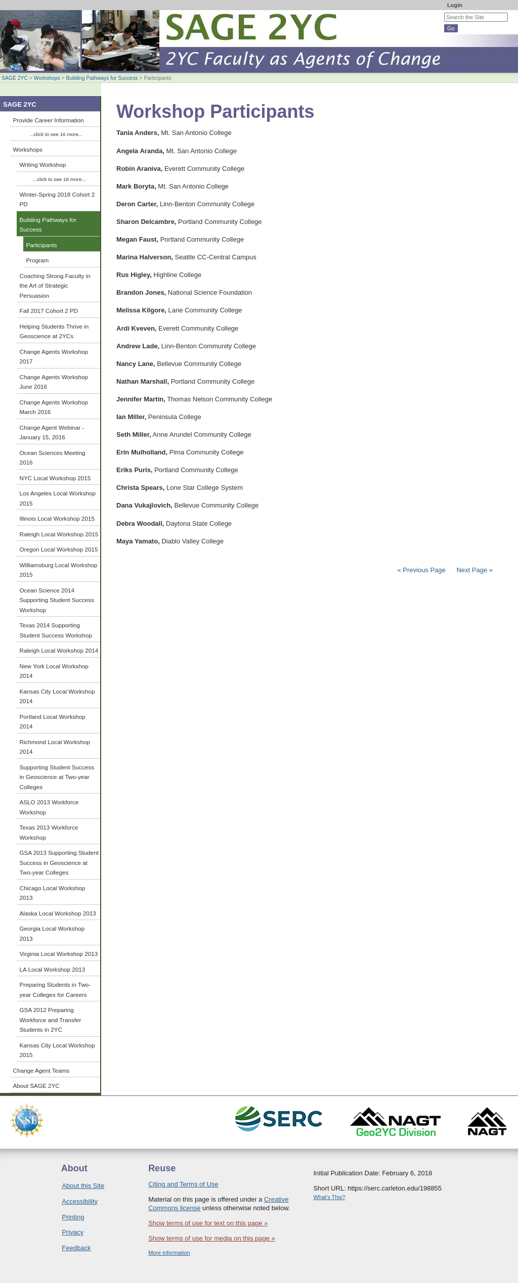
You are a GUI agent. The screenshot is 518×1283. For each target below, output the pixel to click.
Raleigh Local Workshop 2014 (59, 650)
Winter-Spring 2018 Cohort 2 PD (57, 199)
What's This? (329, 1197)
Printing (73, 1217)
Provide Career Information (48, 120)
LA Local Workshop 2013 (52, 969)
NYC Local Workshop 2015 (55, 478)
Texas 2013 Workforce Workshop (49, 832)
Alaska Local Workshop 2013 (58, 913)
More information (169, 1253)
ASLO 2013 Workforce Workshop (49, 807)
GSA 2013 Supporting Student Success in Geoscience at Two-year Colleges (59, 862)
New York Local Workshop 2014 (54, 671)
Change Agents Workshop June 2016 (54, 382)
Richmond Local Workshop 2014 (55, 747)
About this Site (83, 1185)
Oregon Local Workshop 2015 (59, 549)
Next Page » (474, 570)
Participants (41, 245)
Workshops (47, 78)
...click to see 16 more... (55, 134)
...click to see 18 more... (59, 179)
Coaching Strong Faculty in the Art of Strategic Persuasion (55, 285)
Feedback (76, 1248)
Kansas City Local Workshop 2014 (57, 696)
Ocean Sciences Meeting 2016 (52, 457)
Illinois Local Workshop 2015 (57, 518)
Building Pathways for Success (102, 78)
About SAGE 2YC (36, 1085)
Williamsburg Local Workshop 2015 (59, 570)
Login (454, 5)
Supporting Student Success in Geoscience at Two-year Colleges (57, 777)
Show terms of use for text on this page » (208, 1223)
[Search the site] (476, 17)
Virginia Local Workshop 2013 (59, 953)
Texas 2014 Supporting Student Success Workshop (56, 630)
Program (37, 260)
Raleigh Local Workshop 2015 (59, 534)
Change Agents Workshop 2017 (54, 356)
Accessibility (80, 1201)
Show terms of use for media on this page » (211, 1238)
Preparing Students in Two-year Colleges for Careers (55, 989)
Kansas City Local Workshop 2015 (57, 1050)
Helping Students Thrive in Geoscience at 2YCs (54, 331)
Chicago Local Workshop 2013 (52, 893)
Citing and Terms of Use (183, 1184)
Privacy (72, 1232)
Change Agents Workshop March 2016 (54, 407)
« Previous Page (421, 570)
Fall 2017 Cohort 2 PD (49, 310)
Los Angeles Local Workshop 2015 (58, 498)
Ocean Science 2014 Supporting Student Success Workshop (57, 600)
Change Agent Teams (41, 1070)
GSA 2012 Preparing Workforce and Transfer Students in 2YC (50, 1019)
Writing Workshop (43, 164)
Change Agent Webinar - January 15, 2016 (52, 432)
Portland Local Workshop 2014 (52, 721)
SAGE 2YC (15, 78)
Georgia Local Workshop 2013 (52, 933)
